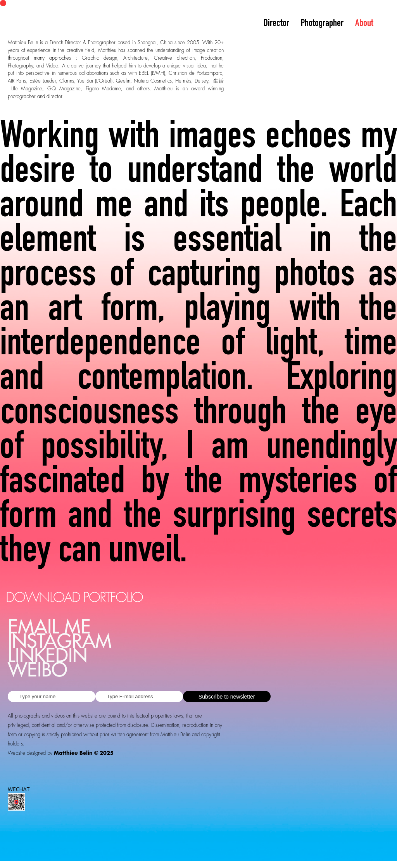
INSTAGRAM (60, 641)
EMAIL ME (49, 627)
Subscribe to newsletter (226, 697)
